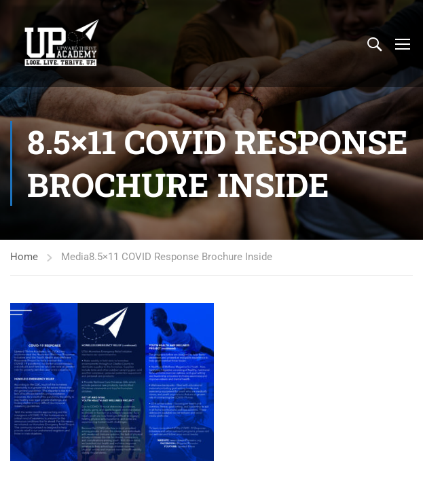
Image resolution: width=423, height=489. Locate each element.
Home (24, 257)
